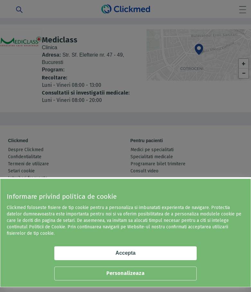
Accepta (125, 253)
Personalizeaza (125, 273)
